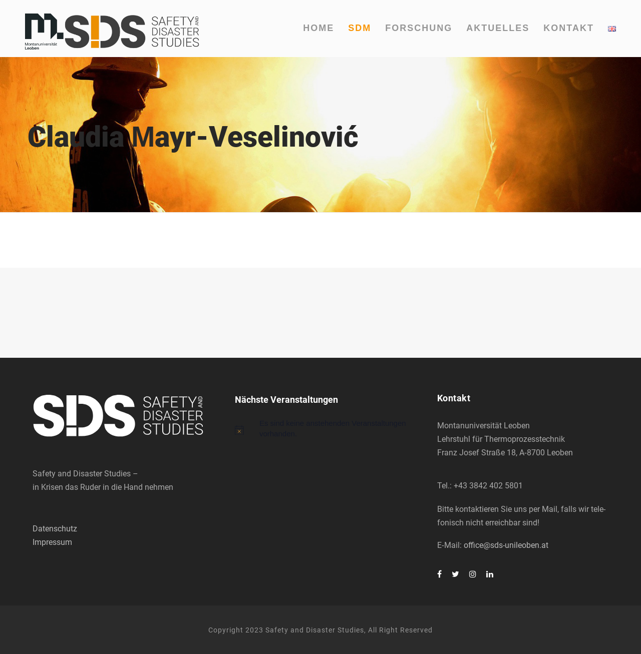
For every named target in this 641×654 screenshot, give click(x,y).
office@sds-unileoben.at (506, 545)
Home (318, 28)
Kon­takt (568, 28)
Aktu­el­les (497, 28)
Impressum (52, 542)
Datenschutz (55, 528)
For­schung (418, 28)
